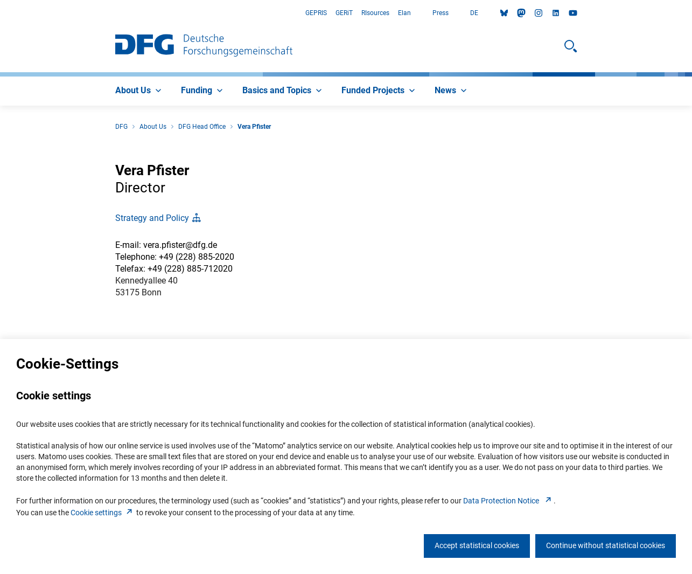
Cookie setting (103, 512)
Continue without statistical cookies (605, 545)
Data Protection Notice (508, 500)
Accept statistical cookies (477, 545)
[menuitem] (139, 91)
